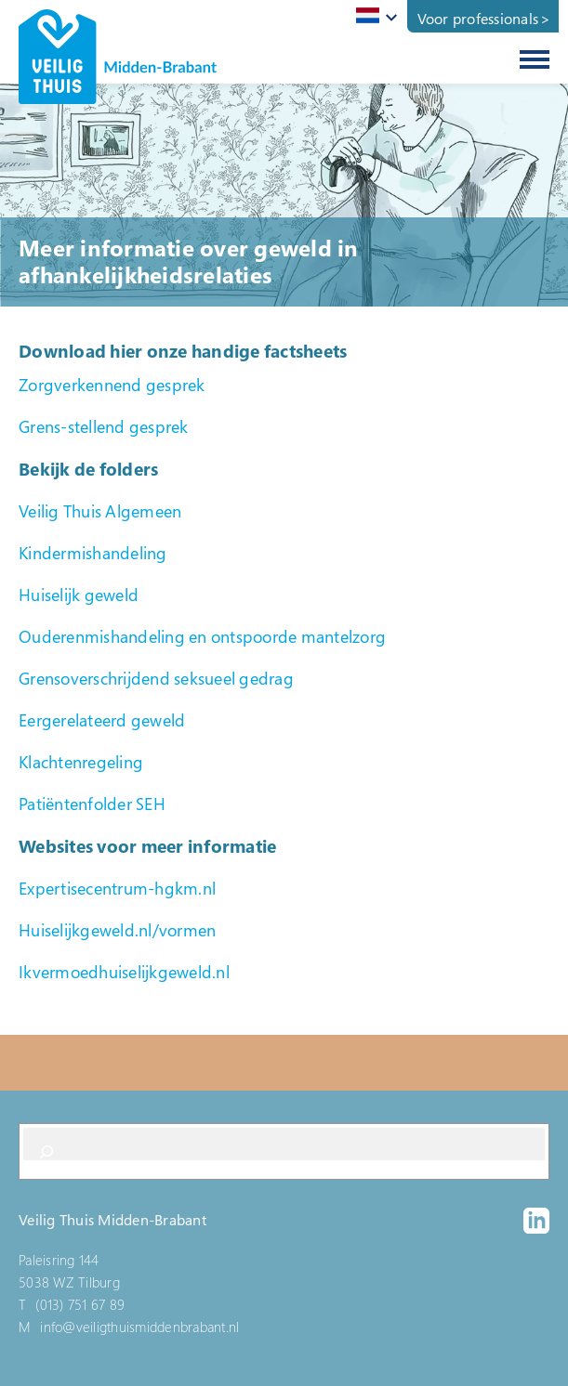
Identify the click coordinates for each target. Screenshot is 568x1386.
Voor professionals (478, 18)
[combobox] (373, 17)
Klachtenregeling (81, 762)
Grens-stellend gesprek (104, 426)
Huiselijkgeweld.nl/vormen (117, 930)
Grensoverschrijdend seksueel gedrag (156, 678)
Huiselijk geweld (79, 594)
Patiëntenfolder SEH (92, 803)
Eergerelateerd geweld (102, 720)
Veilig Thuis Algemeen (100, 511)
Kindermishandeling (93, 553)
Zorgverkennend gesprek (112, 384)
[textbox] (373, 15)
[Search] (46, 1152)
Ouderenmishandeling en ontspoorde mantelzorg (202, 636)
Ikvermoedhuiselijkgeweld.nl (124, 972)
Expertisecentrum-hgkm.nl (117, 888)
